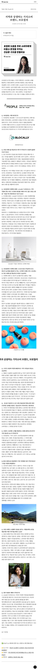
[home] (5, 2)
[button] (35, 2)
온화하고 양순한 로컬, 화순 (15, 657)
